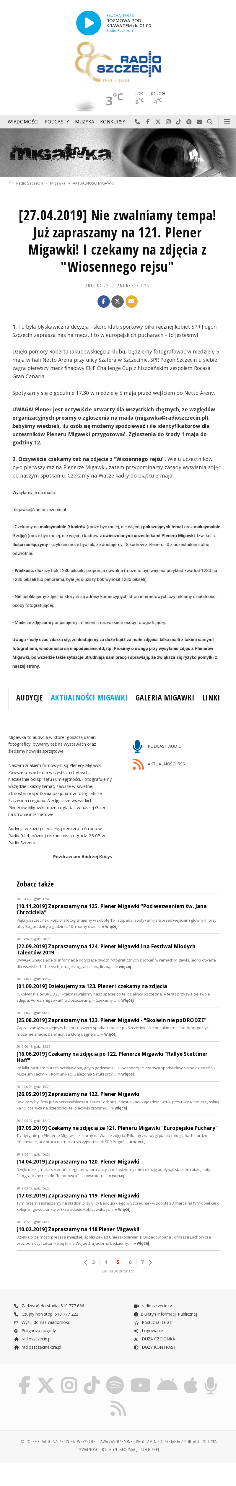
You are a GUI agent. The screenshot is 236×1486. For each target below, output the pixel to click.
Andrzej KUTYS (133, 285)
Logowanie (148, 1330)
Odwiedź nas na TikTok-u (179, 122)
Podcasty (57, 122)
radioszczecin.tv (153, 1306)
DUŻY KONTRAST (155, 1347)
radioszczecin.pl (33, 1339)
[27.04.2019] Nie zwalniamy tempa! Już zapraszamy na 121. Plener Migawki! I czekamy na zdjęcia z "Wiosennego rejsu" (118, 241)
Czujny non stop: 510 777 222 (46, 1314)
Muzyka (85, 122)
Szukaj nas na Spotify (189, 122)
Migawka (57, 182)
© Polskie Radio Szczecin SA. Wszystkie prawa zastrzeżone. (77, 1441)
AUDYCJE (29, 697)
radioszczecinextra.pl (37, 1347)
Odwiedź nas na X (158, 122)
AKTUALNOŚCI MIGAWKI (93, 182)
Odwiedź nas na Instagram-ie (168, 122)
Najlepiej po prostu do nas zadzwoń (137, 122)
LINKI (211, 697)
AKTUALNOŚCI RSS (159, 764)
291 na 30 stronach (118, 1271)
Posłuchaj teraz (153, 1322)
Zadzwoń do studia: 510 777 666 (49, 1306)
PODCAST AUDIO (157, 747)
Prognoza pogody (35, 1330)
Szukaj (210, 122)
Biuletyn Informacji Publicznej (165, 1314)
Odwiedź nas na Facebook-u (148, 122)
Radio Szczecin (26, 182)
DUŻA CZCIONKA (154, 1339)
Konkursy (112, 122)
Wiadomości (23, 122)
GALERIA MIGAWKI (165, 697)
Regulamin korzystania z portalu (167, 1441)
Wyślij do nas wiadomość (199, 122)
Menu (227, 122)
